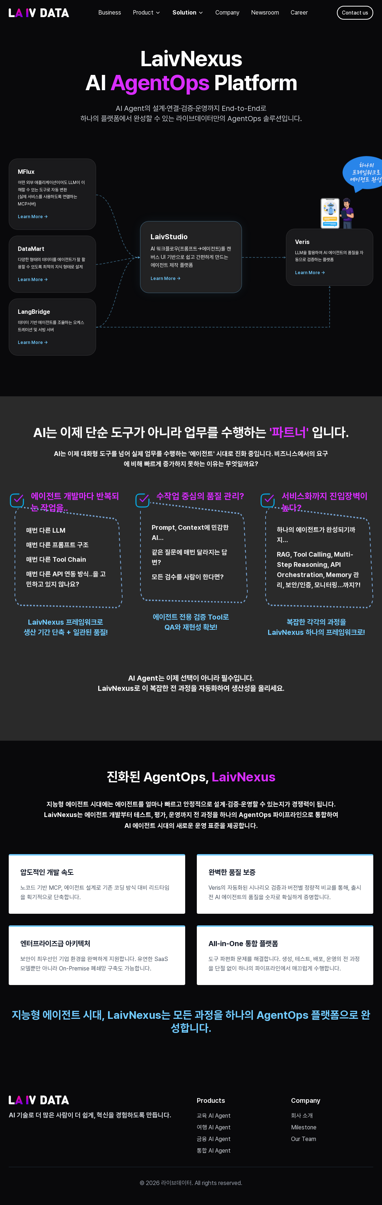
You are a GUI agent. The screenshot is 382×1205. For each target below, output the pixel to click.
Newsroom (265, 12)
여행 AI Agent (214, 1127)
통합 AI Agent (214, 1150)
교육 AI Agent (214, 1115)
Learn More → (33, 216)
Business (109, 12)
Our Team (303, 1139)
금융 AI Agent (214, 1139)
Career (299, 12)
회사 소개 (302, 1115)
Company (227, 12)
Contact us (355, 13)
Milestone (304, 1127)
